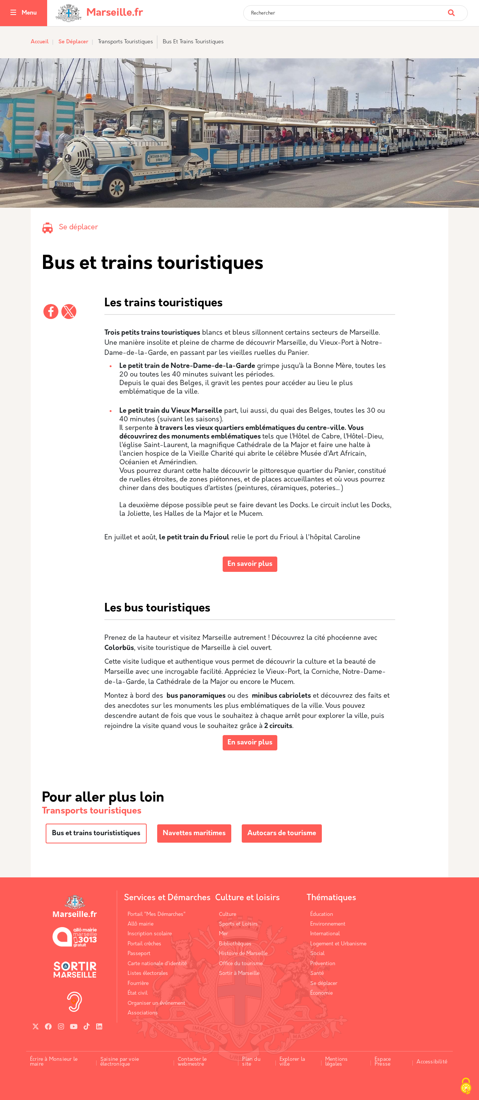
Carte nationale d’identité (157, 963)
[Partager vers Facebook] (50, 311)
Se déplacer (78, 227)
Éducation (321, 914)
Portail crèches (144, 944)
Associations (143, 1013)
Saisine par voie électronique (119, 1062)
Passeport (139, 953)
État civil (137, 993)
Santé (317, 973)
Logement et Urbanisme (338, 944)
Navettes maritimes (194, 833)
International (325, 934)
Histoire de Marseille (243, 953)
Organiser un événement (156, 1003)
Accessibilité (432, 1062)
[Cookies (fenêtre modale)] (466, 1087)
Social (317, 953)
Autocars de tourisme (281, 833)
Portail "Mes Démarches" (157, 914)
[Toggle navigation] (13, 13)
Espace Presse (383, 1062)
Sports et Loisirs (238, 924)
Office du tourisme (241, 963)
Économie (321, 993)
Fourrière (138, 983)
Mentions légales (336, 1062)
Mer (223, 934)
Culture (227, 914)
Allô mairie (140, 924)
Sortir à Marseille (239, 973)
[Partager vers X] (68, 311)
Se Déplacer (73, 42)
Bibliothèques (235, 944)
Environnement (327, 924)
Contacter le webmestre (192, 1062)
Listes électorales (148, 973)
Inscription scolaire (150, 934)
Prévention (322, 963)
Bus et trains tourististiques (96, 833)
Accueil (40, 42)
